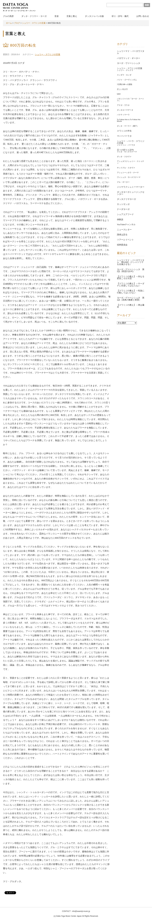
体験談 (120, 219)
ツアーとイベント (125, 240)
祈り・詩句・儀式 (120, 16)
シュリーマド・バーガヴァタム (130, 52)
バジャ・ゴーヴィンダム (127, 80)
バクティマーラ (123, 115)
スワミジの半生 (124, 131)
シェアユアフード (125, 214)
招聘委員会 (122, 245)
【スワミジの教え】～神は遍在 (130, 306)
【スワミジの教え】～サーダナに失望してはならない (130, 284)
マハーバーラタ (124, 136)
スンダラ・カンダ (124, 75)
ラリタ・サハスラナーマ (127, 152)
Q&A (119, 94)
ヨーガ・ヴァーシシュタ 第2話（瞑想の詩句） (130, 270)
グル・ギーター (123, 182)
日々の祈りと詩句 (125, 150)
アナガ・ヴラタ (123, 105)
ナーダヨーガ (123, 209)
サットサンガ (123, 204)
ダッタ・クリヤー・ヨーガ (34, 16)
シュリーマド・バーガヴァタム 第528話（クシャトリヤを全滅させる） (130, 262)
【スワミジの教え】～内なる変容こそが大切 (130, 277)
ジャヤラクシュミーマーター (130, 187)
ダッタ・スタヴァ (124, 157)
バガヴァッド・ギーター (128, 58)
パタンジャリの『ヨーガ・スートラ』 (130, 99)
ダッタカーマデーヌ (125, 110)
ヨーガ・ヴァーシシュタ (128, 63)
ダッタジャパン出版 (94, 16)
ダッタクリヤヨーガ (126, 199)
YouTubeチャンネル (126, 224)
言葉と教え (72, 16)
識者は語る (122, 234)
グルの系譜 (8, 16)
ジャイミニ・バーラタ (126, 145)
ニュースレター (124, 229)
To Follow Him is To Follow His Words (128, 120)
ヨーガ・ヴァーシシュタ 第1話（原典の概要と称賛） (130, 299)
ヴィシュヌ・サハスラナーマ (128, 177)
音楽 (56, 16)
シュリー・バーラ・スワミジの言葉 (130, 142)
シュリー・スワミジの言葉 (47, 54)
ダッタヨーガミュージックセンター (130, 193)
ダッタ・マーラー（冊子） (128, 126)
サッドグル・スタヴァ (126, 168)
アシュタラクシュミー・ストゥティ (130, 162)
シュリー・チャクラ (125, 70)
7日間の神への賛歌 (124, 84)
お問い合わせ (142, 16)
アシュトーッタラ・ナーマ (128, 172)
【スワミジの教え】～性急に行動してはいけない (130, 292)
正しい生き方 (122, 89)
